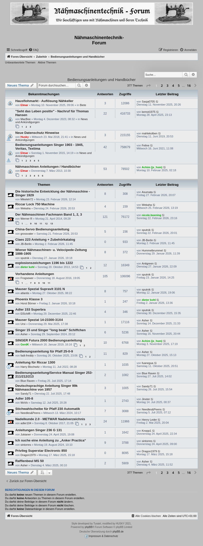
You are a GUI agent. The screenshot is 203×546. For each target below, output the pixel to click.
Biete (83, 105)
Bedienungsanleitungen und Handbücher (101, 79)
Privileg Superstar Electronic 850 (41, 450)
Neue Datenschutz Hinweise (37, 133)
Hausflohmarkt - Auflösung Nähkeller (44, 101)
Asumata (147, 192)
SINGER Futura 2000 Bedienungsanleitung (48, 340)
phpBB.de (118, 531)
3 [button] (167, 85)
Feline (145, 145)
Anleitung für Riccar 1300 (35, 362)
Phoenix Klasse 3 (28, 299)
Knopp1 (146, 430)
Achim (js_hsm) (152, 167)
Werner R (26, 218)
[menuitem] (34, 50)
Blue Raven (28, 380)
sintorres (26, 444)
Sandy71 (26, 393)
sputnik (146, 229)
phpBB (88, 527)
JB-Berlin (26, 243)
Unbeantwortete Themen (20, 62)
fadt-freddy (27, 355)
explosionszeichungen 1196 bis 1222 (44, 263)
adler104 (26, 423)
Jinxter (146, 399)
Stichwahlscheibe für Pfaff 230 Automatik (47, 409)
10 (35, 223)
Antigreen (148, 263)
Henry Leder (149, 419)
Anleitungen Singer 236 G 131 (38, 430)
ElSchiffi (26, 313)
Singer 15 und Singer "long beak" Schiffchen (50, 330)
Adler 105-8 (24, 398)
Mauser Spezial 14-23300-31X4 (39, 320)
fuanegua (147, 363)
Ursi (23, 323)
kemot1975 (148, 111)
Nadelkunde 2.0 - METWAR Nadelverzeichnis (50, 419)
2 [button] (162, 85)
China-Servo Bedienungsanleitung (42, 229)
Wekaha (26, 208)
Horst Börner (28, 303)
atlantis (25, 293)
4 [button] (173, 85)
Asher (145, 320)
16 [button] (189, 85)
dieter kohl (28, 266)
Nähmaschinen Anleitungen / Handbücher (48, 166)
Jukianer (26, 434)
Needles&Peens (30, 412)
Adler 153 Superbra (30, 309)
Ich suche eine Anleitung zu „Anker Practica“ (50, 440)
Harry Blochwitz (30, 366)
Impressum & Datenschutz (101, 536)
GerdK (25, 344)
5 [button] (179, 85)
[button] (148, 86)
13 (51, 223)
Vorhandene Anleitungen (34, 274)
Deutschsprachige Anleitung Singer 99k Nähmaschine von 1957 (46, 387)
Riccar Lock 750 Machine (35, 204)
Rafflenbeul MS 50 (29, 461)
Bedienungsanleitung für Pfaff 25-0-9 (44, 351)
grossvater (27, 233)
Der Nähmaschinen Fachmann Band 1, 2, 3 (48, 214)
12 (46, 223)
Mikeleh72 (27, 199)
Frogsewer (27, 278)
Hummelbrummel (152, 250)
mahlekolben (149, 133)
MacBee (26, 119)
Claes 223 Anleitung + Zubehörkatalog (45, 239)
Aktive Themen (47, 62)
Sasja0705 (148, 101)
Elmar (24, 105)
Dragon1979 (28, 455)
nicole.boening (151, 215)
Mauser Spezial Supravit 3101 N (40, 289)
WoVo (24, 402)
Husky (25, 136)
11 (41, 223)
